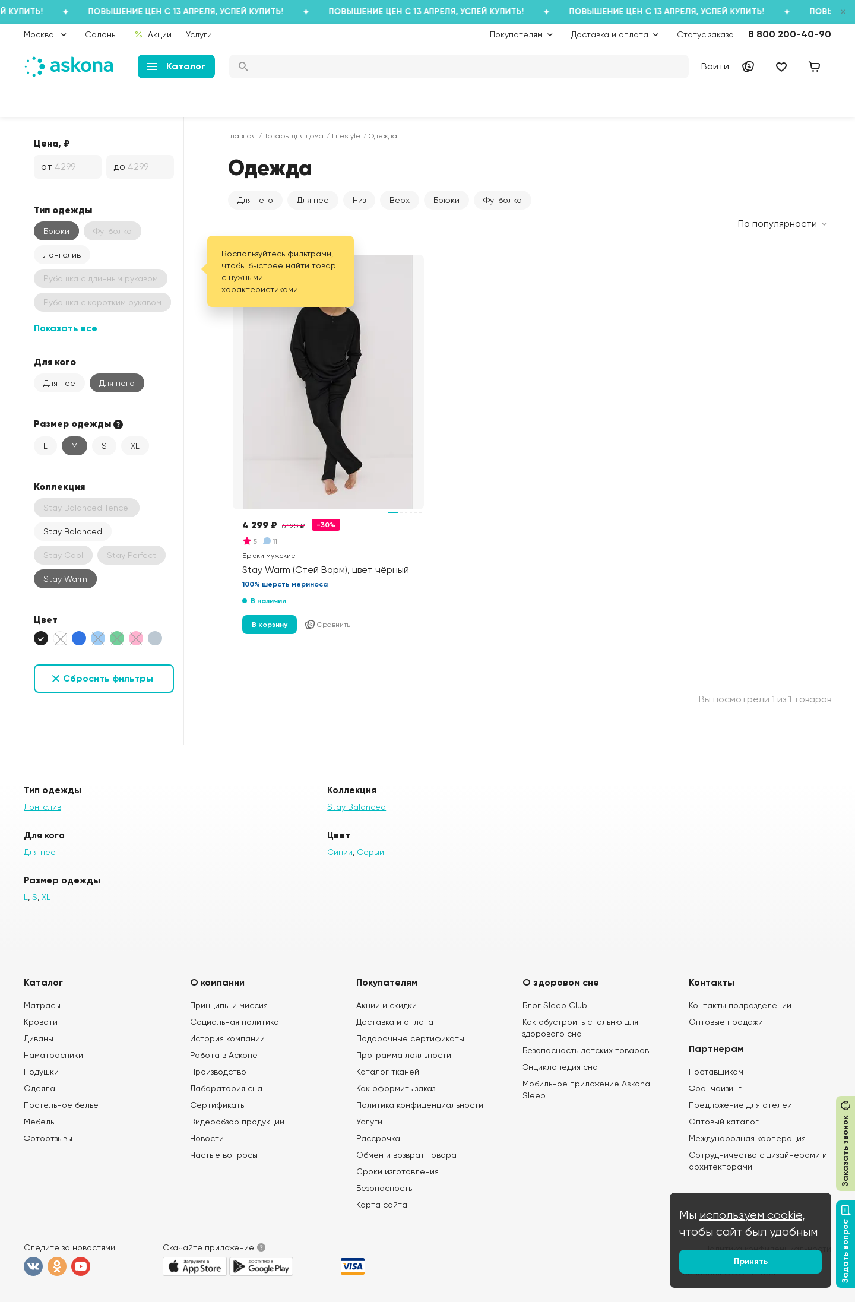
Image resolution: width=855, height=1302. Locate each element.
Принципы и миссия (229, 1005)
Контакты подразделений (740, 1005)
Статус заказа (705, 34)
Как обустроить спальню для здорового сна (580, 1027)
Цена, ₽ (52, 143)
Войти (715, 66)
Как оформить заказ (395, 1088)
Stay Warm (65, 579)
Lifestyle (346, 136)
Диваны (38, 1038)
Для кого (55, 362)
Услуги (199, 34)
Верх (400, 200)
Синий (340, 852)
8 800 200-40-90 (789, 34)
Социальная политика (234, 1022)
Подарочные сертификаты (410, 1038)
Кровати (41, 1022)
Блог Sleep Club (554, 1005)
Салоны (101, 34)
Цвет (46, 619)
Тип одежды (63, 210)
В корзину (269, 624)
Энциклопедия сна (560, 1067)
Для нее (59, 383)
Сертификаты (218, 1105)
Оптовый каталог (724, 1121)
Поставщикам (716, 1071)
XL (135, 446)
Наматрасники (53, 1055)
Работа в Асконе (224, 1055)
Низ (359, 200)
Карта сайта (381, 1204)
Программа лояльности (403, 1055)
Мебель (39, 1121)
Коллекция (59, 486)
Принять (751, 1261)
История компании (227, 1038)
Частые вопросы (224, 1155)
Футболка (502, 200)
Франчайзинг (715, 1088)
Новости (207, 1138)
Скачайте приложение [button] (208, 1247)
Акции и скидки (386, 1005)
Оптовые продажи (726, 1022)
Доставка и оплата (394, 1022)
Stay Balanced (72, 531)
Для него (117, 383)
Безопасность (384, 1188)
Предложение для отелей (740, 1105)
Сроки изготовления (397, 1171)
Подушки (41, 1071)
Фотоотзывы (48, 1138)
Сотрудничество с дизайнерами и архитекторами (758, 1160)
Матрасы (42, 1005)
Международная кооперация (747, 1138)
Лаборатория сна (226, 1088)
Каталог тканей (387, 1071)
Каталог (176, 66)
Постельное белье (61, 1105)
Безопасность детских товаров (585, 1050)
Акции (153, 34)
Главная (242, 136)
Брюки (56, 231)
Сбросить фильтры (108, 678)
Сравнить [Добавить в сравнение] (327, 625)
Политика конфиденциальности (419, 1105)
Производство (218, 1071)
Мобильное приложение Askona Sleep (586, 1089)
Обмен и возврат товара (406, 1155)
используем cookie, (752, 1215)
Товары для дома (294, 136)
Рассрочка (378, 1138)
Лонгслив (62, 254)
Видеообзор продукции (237, 1121)
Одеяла (39, 1088)
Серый (370, 852)
